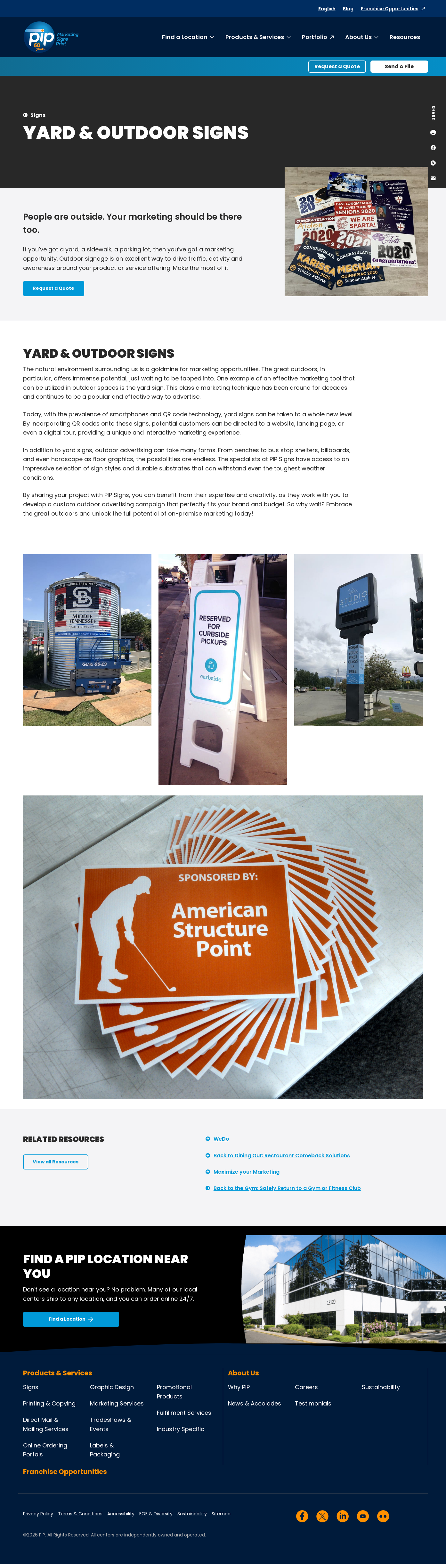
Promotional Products (174, 1391)
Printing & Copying (49, 1403)
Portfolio (314, 37)
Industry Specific (180, 1429)
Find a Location (184, 37)
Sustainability (381, 1387)
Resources (405, 37)
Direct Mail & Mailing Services (46, 1424)
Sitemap (221, 1514)
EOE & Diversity (156, 1514)
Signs (37, 115)
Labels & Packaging (105, 1450)
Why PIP (239, 1387)
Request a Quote (337, 66)
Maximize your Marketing (247, 1172)
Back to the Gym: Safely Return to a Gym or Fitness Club (287, 1188)
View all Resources (55, 1162)
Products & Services (254, 37)
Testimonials (313, 1403)
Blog (348, 8)
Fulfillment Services (184, 1413)
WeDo (221, 1139)
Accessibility (120, 1514)
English (327, 8)
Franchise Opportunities (389, 8)
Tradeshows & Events (110, 1424)
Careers (306, 1387)
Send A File (399, 66)
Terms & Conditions (80, 1514)
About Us (358, 37)
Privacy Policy (38, 1514)
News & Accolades (254, 1403)
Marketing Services (117, 1403)
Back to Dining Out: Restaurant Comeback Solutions (282, 1155)
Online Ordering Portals (45, 1450)
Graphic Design (112, 1387)
